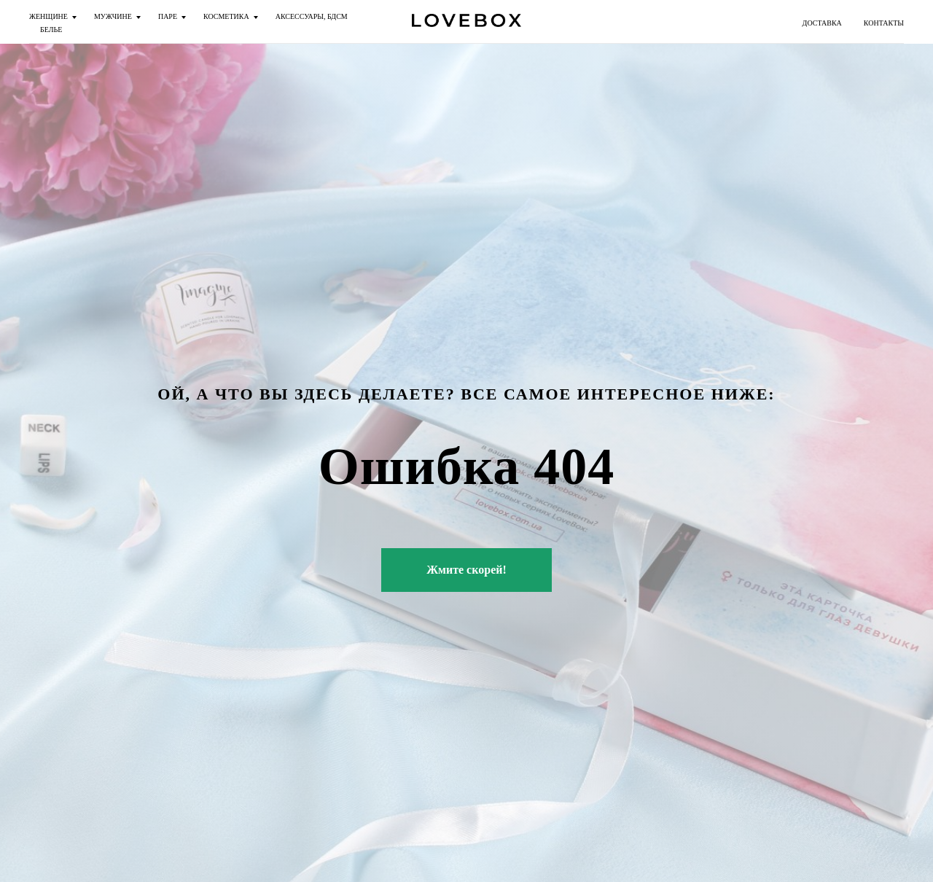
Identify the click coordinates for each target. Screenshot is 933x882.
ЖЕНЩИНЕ (48, 16)
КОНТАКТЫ (884, 23)
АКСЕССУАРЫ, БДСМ (312, 16)
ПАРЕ (167, 16)
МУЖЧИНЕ (113, 16)
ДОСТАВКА (822, 23)
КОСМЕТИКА (226, 16)
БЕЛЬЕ (51, 30)
